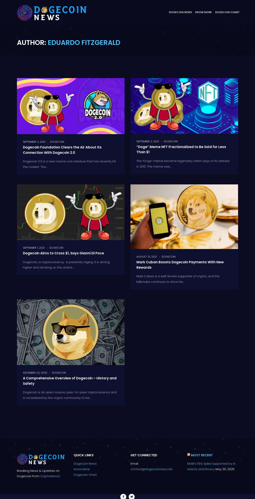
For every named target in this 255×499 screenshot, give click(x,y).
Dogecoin (57, 141)
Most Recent (202, 455)
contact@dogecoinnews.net (151, 469)
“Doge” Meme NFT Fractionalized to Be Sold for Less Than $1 (183, 149)
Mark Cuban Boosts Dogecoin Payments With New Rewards (182, 264)
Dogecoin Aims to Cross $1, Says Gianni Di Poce (70, 253)
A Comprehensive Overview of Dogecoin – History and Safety (66, 380)
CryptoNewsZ (50, 476)
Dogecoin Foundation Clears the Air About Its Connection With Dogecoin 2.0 (69, 149)
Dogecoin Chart (227, 12)
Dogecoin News (180, 12)
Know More (203, 12)
